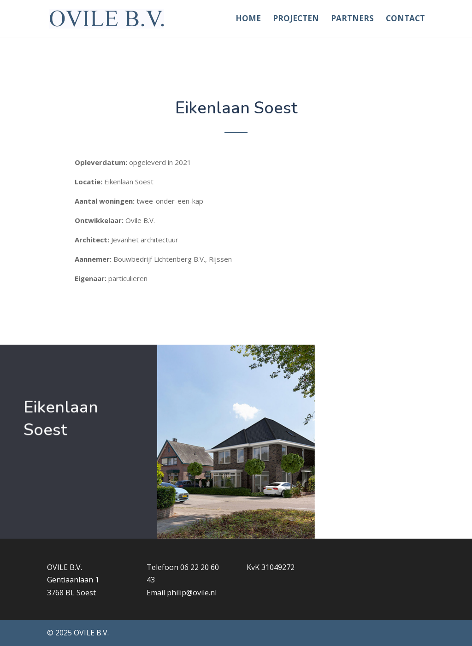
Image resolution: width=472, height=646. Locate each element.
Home (248, 19)
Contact (405, 19)
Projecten (296, 19)
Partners (352, 19)
